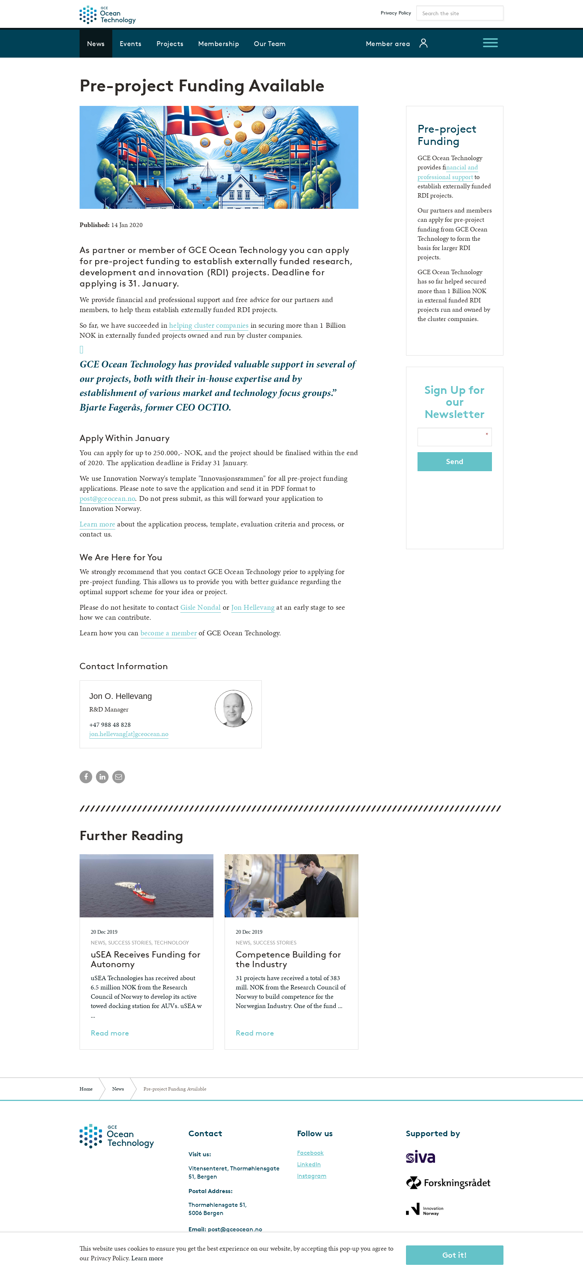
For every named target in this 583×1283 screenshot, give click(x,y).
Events (131, 43)
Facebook (310, 1153)
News (96, 43)
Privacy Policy (396, 13)
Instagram (311, 1176)
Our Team (270, 43)
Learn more (97, 524)
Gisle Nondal (200, 607)
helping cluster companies (208, 325)
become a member (169, 633)
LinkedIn (309, 1164)
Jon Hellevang (253, 607)
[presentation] (455, 505)
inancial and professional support (448, 171)
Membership (218, 43)
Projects (170, 43)
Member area (388, 43)
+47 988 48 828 (110, 724)
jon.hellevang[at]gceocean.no (128, 733)
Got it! (454, 1255)
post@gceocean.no (107, 498)
